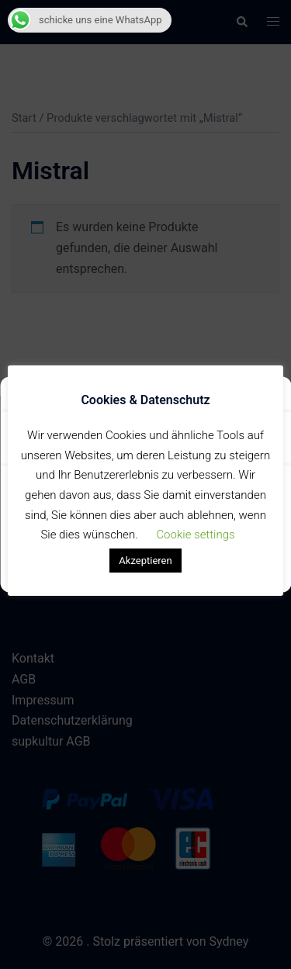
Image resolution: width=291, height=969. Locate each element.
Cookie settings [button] (195, 535)
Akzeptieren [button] (145, 560)
